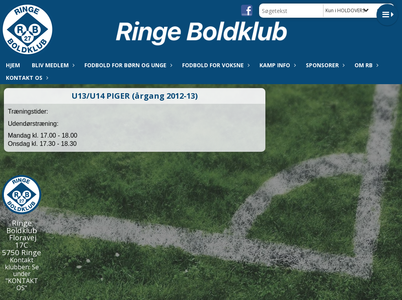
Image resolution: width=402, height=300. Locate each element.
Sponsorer (324, 65)
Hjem (13, 65)
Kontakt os (26, 77)
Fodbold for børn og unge (127, 65)
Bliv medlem (52, 65)
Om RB (365, 65)
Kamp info (276, 65)
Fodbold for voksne (215, 65)
